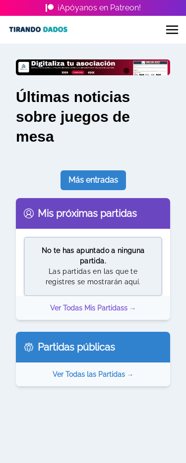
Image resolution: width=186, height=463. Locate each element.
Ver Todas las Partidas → (93, 374)
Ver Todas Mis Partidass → (93, 308)
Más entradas (93, 180)
